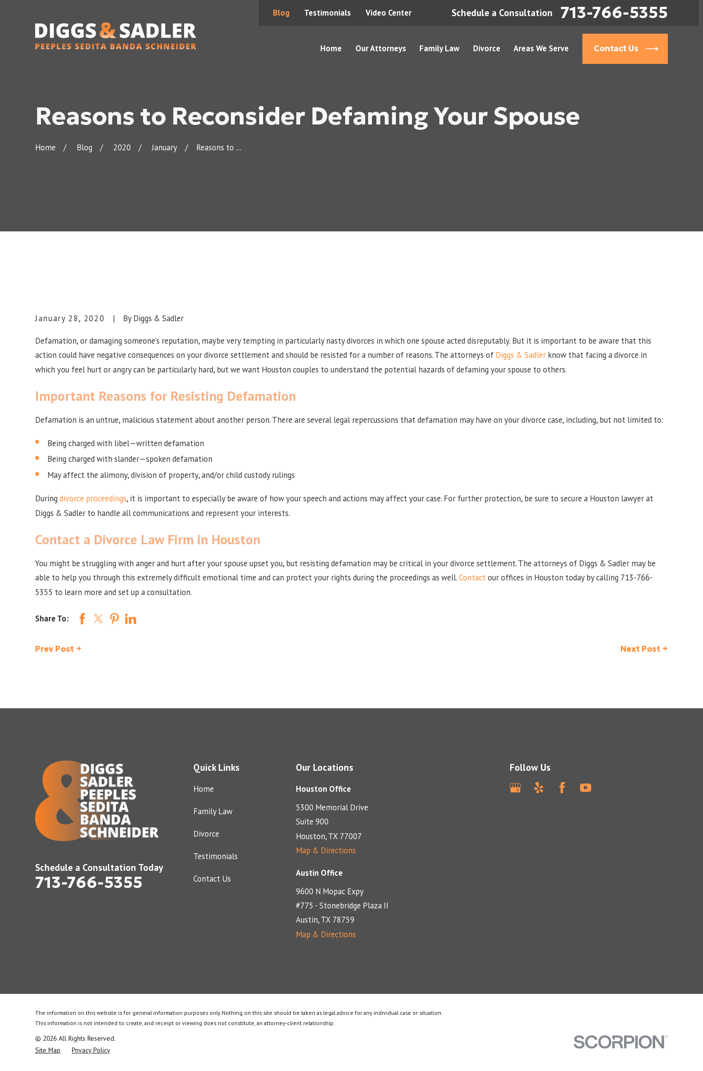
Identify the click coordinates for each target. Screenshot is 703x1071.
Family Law (212, 811)
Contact (472, 577)
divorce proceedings (93, 498)
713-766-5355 (614, 13)
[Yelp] (538, 787)
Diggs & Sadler (521, 355)
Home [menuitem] (331, 48)
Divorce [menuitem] (486, 48)
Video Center (389, 12)
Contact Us (212, 878)
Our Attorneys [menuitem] (380, 48)
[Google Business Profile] (515, 787)
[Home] (115, 35)
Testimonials (327, 12)
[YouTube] (585, 787)
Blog (281, 12)
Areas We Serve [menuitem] (541, 48)
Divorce (206, 833)
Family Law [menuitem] (439, 48)
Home (203, 788)
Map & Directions (326, 850)
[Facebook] (562, 787)
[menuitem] (48, 1050)
